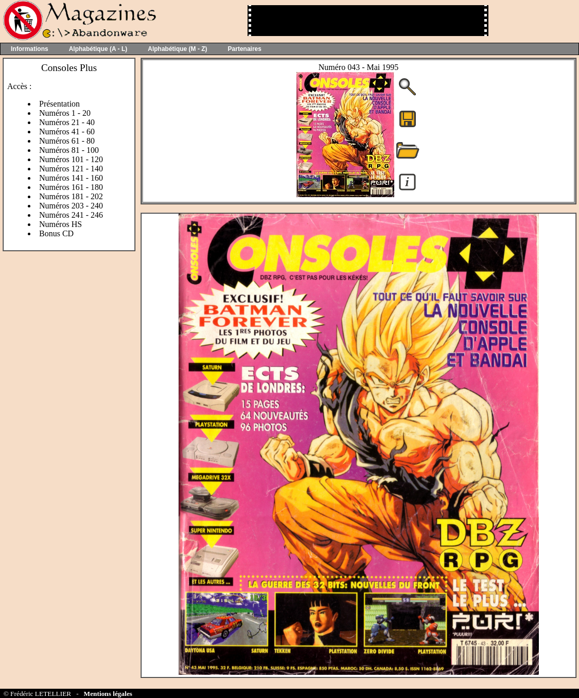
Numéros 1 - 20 (65, 113)
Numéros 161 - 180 (71, 187)
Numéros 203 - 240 (71, 205)
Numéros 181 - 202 (71, 196)
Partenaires (244, 49)
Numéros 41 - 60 (67, 131)
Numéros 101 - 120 (71, 159)
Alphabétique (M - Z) (177, 49)
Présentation (59, 103)
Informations (29, 49)
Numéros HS (60, 224)
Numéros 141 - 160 (71, 177)
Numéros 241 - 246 (71, 215)
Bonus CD (56, 233)
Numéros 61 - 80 (67, 140)
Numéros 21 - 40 (67, 122)
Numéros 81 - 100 (69, 150)
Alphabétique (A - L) (98, 49)
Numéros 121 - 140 (71, 168)
